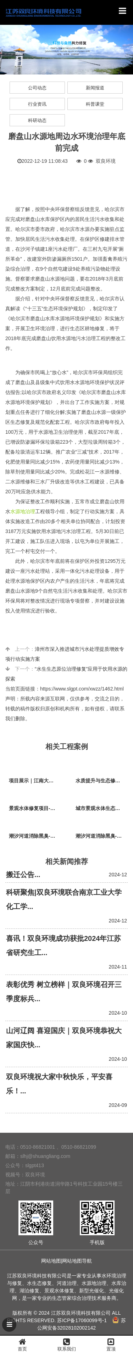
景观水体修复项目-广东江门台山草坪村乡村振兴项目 (35, 808)
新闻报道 (95, 87)
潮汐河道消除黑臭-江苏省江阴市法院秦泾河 (102, 836)
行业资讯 (37, 104)
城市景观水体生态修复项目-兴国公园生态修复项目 (102, 808)
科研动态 (37, 120)
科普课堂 (95, 104)
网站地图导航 (77, 1261)
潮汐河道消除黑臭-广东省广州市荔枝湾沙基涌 (35, 836)
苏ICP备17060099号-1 (82, 1320)
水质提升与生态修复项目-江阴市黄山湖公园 (102, 780)
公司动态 (37, 87)
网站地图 (51, 1261)
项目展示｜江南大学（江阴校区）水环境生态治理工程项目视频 (35, 780)
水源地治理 (22, 511)
